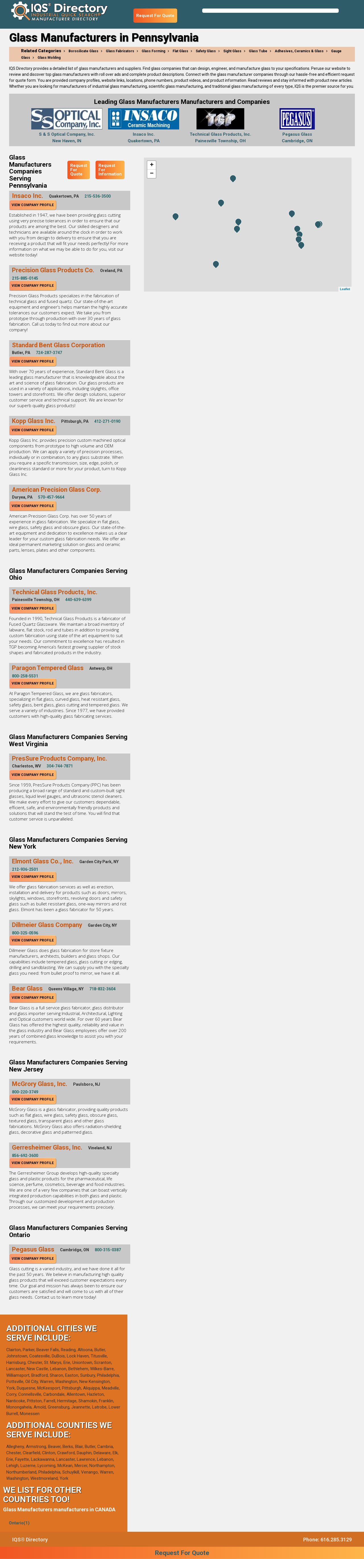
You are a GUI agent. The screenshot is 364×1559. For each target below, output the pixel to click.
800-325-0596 (25, 933)
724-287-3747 (49, 352)
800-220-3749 (25, 1092)
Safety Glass (206, 51)
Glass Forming (153, 51)
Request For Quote (155, 15)
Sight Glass (232, 51)
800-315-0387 (108, 1250)
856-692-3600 (25, 1155)
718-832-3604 (102, 989)
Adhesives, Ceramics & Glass (299, 51)
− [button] (152, 173)
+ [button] (152, 165)
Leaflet (345, 289)
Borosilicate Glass (83, 51)
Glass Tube (258, 51)
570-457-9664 (51, 497)
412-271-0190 (107, 421)
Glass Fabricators (120, 51)
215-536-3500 (97, 196)
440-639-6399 (78, 599)
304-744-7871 (60, 766)
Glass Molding (49, 58)
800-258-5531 (25, 676)
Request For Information (110, 170)
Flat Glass (180, 51)
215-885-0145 (25, 278)
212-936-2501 (25, 869)
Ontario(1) (19, 1522)
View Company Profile (33, 205)
